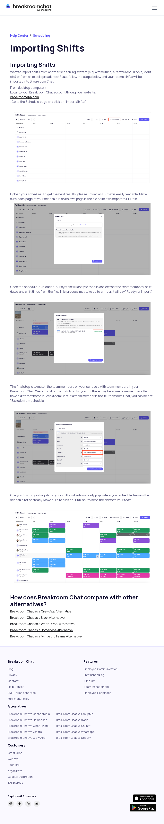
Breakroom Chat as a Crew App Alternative (40, 611)
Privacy (12, 675)
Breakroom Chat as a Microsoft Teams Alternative (46, 636)
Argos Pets (15, 771)
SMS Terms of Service (22, 693)
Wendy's (13, 759)
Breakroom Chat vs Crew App (27, 738)
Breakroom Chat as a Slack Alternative (37, 617)
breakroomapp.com (24, 97)
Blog (10, 669)
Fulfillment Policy (18, 698)
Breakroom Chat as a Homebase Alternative (41, 630)
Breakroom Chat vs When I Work (28, 726)
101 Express (15, 782)
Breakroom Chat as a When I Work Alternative (42, 624)
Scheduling (41, 35)
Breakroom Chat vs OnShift (73, 726)
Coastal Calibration (20, 777)
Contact (13, 681)
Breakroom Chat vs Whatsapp (75, 732)
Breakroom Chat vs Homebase (27, 720)
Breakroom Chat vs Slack (72, 720)
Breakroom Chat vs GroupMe (74, 714)
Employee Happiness (97, 693)
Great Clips (15, 753)
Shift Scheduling (94, 675)
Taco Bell (14, 765)
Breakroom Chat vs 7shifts (25, 732)
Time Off (89, 681)
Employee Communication (100, 669)
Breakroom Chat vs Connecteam (29, 714)
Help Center (19, 35)
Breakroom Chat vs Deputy (73, 738)
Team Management (96, 687)
